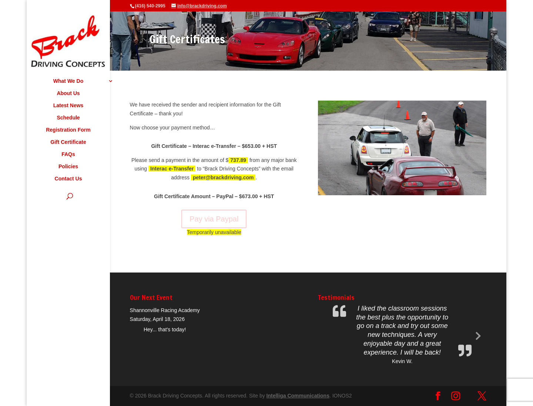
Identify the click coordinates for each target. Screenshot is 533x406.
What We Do (68, 81)
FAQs (68, 154)
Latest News (68, 105)
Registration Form (68, 130)
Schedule (68, 118)
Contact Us (68, 179)
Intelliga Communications (297, 396)
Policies (68, 166)
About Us (68, 93)
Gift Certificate (68, 142)
